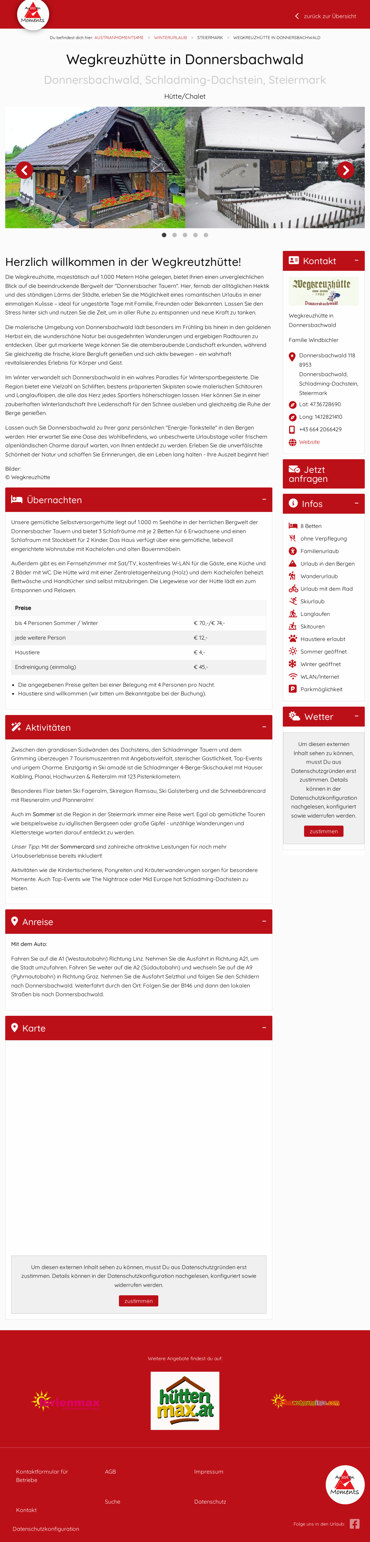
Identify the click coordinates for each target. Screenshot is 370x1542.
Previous (24, 170)
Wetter (311, 716)
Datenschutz (210, 1501)
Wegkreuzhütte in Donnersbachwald (185, 69)
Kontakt (312, 261)
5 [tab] (206, 235)
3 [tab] (185, 235)
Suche (112, 1501)
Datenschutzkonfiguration (46, 1528)
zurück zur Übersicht (330, 16)
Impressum (209, 1471)
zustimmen (138, 1300)
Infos (306, 503)
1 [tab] (164, 235)
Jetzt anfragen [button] (308, 474)
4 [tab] (195, 235)
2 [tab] (174, 235)
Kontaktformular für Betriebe (42, 1475)
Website (309, 441)
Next (345, 170)
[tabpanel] (95, 167)
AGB (110, 1471)
